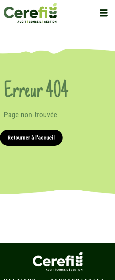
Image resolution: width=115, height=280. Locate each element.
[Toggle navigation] (103, 13)
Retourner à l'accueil (31, 137)
